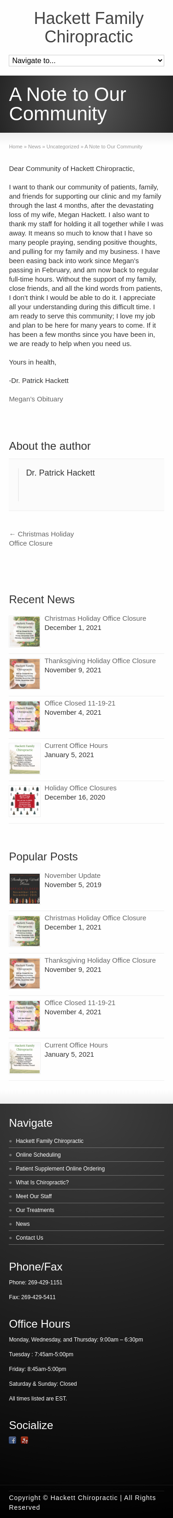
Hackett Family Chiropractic (88, 27)
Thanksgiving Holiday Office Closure (100, 661)
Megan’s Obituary (36, 399)
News (23, 1224)
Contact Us (29, 1238)
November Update (72, 875)
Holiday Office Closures (80, 788)
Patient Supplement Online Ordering (60, 1168)
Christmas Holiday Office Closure (95, 618)
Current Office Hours (75, 745)
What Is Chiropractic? (42, 1182)
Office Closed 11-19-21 (79, 703)
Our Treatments (35, 1210)
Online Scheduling (38, 1155)
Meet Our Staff (34, 1196)
